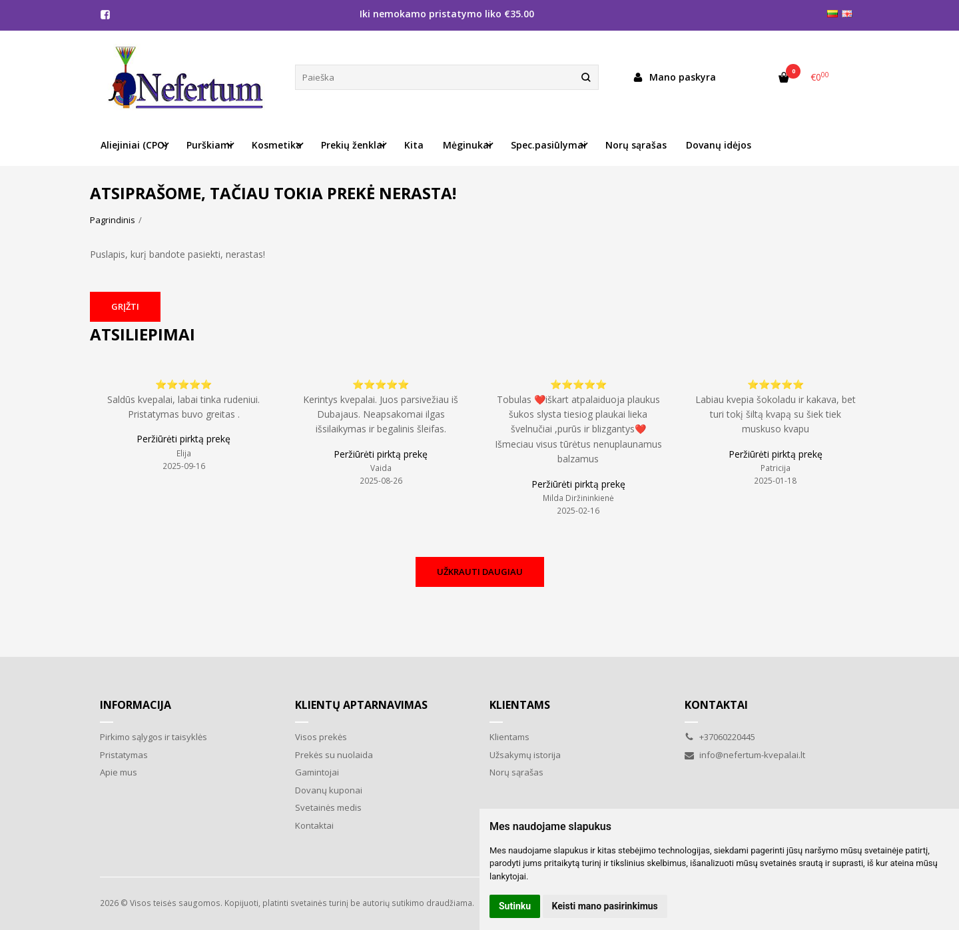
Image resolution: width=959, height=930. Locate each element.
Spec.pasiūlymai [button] (548, 145)
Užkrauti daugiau (480, 572)
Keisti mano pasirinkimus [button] (605, 906)
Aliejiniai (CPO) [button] (134, 145)
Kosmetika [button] (277, 145)
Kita (414, 145)
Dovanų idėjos (718, 145)
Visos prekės (321, 737)
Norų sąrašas (636, 145)
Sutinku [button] (515, 906)
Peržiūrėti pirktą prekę (183, 438)
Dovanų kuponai (328, 790)
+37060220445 (720, 737)
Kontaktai (314, 825)
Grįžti (125, 306)
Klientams (519, 705)
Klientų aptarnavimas (361, 705)
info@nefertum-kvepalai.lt (745, 755)
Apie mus (118, 772)
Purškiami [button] (209, 145)
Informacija (135, 705)
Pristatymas (124, 755)
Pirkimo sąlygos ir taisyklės (153, 737)
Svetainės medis (328, 807)
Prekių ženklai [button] (353, 145)
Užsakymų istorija (525, 755)
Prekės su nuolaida (334, 755)
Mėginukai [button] (467, 145)
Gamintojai (317, 772)
